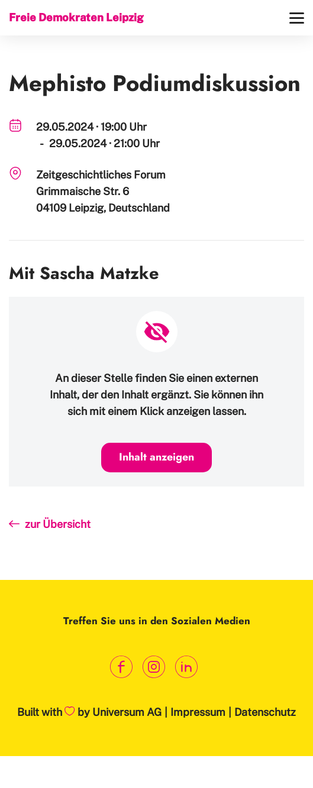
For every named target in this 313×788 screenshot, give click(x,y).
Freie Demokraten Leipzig (76, 17)
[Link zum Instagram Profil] (153, 667)
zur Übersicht (58, 524)
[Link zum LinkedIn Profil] (186, 667)
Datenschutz (265, 712)
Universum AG (127, 712)
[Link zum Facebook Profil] (121, 667)
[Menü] (296, 18)
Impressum (197, 712)
